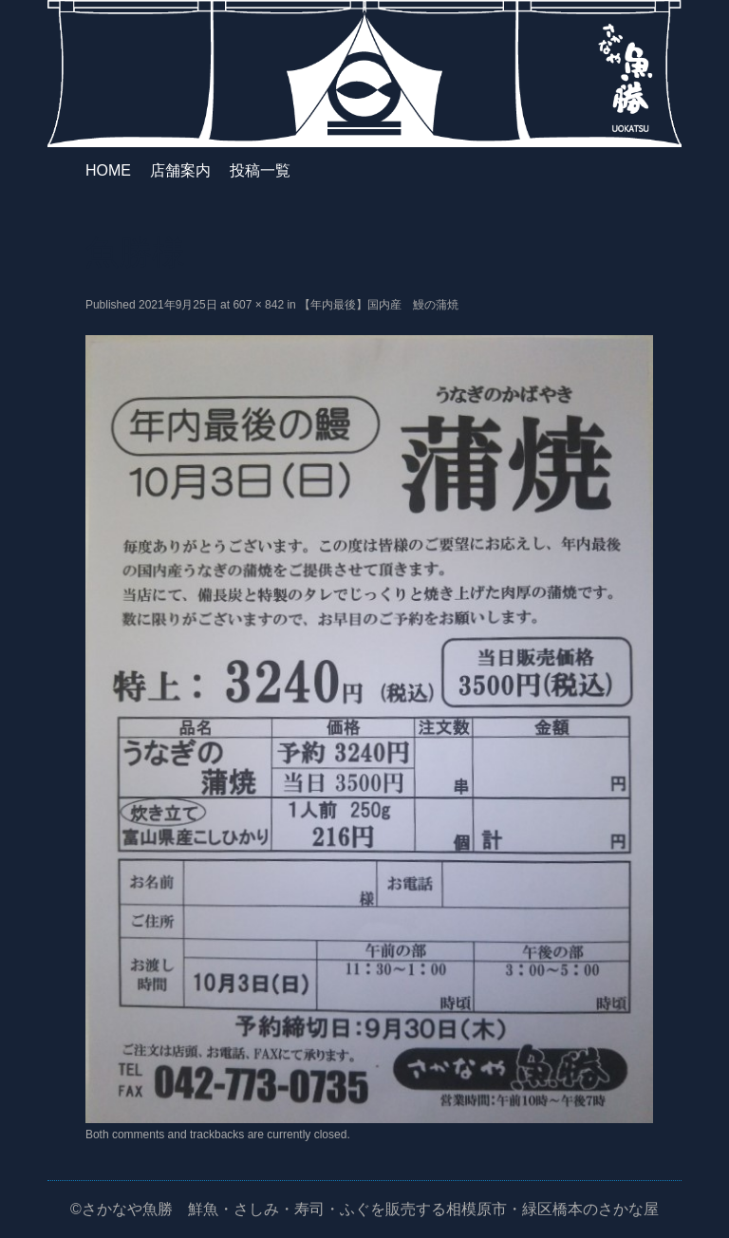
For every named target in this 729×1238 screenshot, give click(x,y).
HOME (108, 170)
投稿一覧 (260, 170)
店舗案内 (180, 170)
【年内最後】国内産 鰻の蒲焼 (378, 304)
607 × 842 (258, 304)
